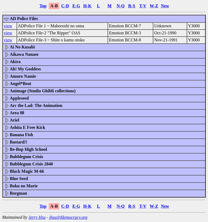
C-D (65, 6)
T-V (142, 6)
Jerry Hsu (37, 217)
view (8, 26)
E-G (76, 6)
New (165, 6)
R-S (131, 6)
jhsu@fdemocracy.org (68, 217)
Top (43, 6)
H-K (87, 6)
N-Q (121, 6)
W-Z (154, 6)
